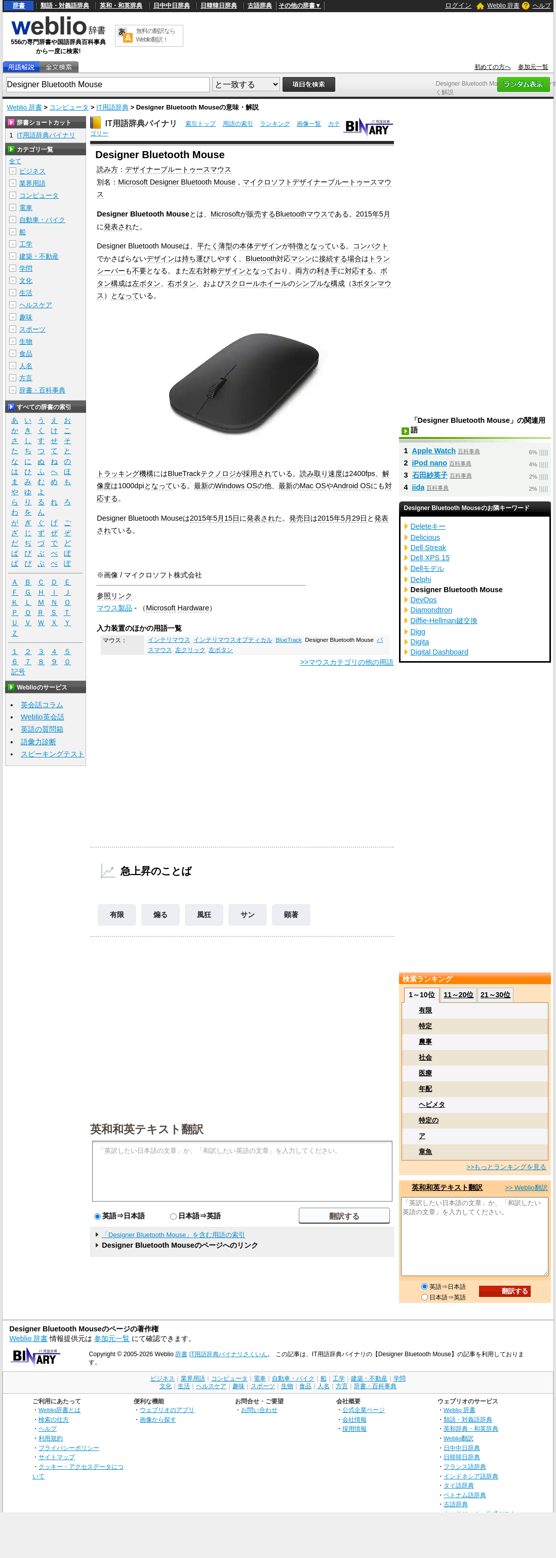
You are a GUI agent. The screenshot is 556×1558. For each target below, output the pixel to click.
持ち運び (196, 259)
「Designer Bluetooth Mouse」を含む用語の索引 (173, 1235)
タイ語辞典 (459, 1485)
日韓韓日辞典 (219, 5)
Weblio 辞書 (503, 5)
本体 (247, 246)
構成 (118, 283)
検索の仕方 (53, 1419)
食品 (25, 353)
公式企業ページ (363, 1409)
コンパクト (370, 246)
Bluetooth (261, 259)
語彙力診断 (38, 742)
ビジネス (32, 171)
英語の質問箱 (42, 729)
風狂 (204, 915)
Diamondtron (431, 610)
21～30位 (495, 995)
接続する (333, 259)
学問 (25, 268)
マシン (301, 259)
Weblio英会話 (42, 717)
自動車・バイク (42, 220)
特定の (429, 1120)
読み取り (314, 473)
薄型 (225, 246)
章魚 (425, 1151)
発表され (118, 227)
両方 (302, 271)
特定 (425, 1026)
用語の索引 (238, 123)
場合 (354, 259)
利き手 (327, 271)
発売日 (299, 518)
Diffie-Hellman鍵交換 (444, 621)
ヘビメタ (432, 1104)
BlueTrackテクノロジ (201, 473)
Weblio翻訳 (458, 1438)
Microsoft (225, 214)
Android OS (352, 486)
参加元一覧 (533, 66)
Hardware (193, 608)
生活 (25, 293)
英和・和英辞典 (121, 5)
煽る (160, 915)
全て (15, 161)
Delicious (425, 537)
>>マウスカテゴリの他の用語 (347, 662)
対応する (359, 271)
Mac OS (313, 486)
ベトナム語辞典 (465, 1495)
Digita (420, 642)
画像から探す (158, 1419)
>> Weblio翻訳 (526, 1187)
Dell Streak (428, 548)
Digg (418, 632)
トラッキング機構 (125, 473)
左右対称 (203, 271)
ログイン (458, 5)
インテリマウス (169, 640)
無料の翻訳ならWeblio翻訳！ (155, 35)
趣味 (25, 317)
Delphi (421, 579)
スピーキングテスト (53, 754)
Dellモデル (428, 568)
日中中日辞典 (171, 5)
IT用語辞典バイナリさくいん (228, 1354)
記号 (18, 672)
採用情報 (354, 1428)
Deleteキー (428, 526)
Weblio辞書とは (59, 1409)
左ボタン (146, 283)
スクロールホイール (256, 283)
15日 (232, 518)
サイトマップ (56, 1457)
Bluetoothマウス (301, 214)
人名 (25, 366)
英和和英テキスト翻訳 (147, 1128)
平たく (207, 246)
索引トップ (200, 123)
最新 (201, 486)
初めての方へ (492, 66)
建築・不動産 (39, 256)
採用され (257, 473)
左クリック (190, 650)
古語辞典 (260, 5)
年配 (425, 1089)
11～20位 (458, 995)
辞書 (19, 5)
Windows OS (236, 486)
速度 (335, 473)
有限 (117, 915)
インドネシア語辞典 (471, 1476)
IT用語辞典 (112, 107)
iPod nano (430, 463)
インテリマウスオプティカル (232, 640)
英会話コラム (42, 705)
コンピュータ (69, 107)
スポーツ (32, 329)
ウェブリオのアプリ (167, 1409)
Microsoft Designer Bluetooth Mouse (176, 182)
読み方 (107, 169)
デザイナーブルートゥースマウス (178, 169)
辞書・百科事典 (42, 390)
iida (418, 487)
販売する (261, 214)
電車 (25, 207)
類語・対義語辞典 (65, 5)
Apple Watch (434, 451)
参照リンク (114, 596)
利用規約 (50, 1438)
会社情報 (354, 1419)
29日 (359, 518)
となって (317, 246)
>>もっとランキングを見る (506, 1167)
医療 (425, 1073)
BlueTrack (288, 640)
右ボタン (182, 283)
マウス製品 (114, 608)
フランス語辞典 (465, 1466)
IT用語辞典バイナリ (141, 123)
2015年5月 (373, 214)
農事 (425, 1041)
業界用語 (32, 183)
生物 (25, 341)
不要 (139, 271)
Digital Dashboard (439, 652)
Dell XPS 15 (430, 558)
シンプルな (313, 283)
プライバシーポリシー (68, 1447)
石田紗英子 (430, 475)
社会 (425, 1057)
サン (248, 915)
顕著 (291, 915)
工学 (25, 244)
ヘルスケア (35, 305)
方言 (25, 378)
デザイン (268, 246)
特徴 (296, 246)
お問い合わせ (259, 1409)
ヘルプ (542, 5)
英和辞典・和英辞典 (471, 1428)
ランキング (275, 123)
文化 (25, 280)
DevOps (424, 600)
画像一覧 (309, 123)
